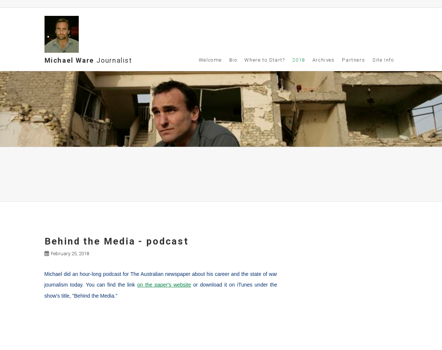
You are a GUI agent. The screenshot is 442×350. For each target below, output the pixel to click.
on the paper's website (164, 285)
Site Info (383, 60)
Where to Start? (264, 60)
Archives (323, 60)
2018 (298, 60)
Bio (233, 60)
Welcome (210, 60)
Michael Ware (88, 60)
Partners (353, 60)
